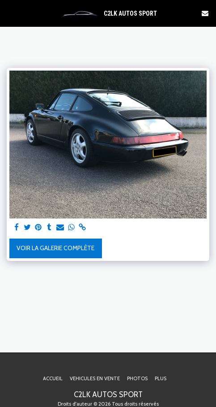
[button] (9, 12)
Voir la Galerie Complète (55, 248)
